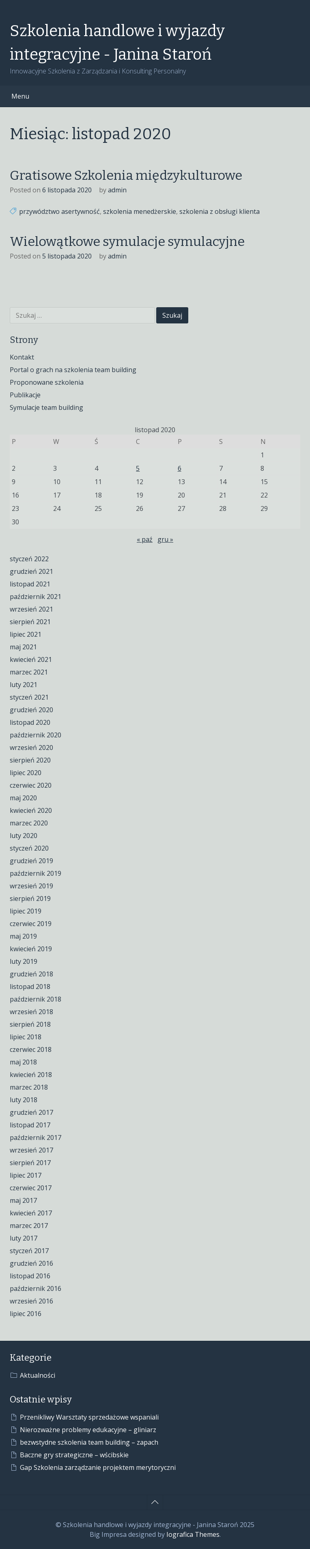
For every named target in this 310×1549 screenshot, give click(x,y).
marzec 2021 (29, 672)
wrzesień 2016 (31, 1301)
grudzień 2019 (31, 860)
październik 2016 (35, 1288)
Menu (20, 96)
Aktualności (37, 1375)
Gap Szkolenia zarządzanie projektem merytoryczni (98, 1467)
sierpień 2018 (30, 1024)
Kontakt (22, 357)
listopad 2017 (30, 1124)
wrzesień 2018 (31, 1011)
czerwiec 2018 (31, 1049)
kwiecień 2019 (31, 948)
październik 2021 (35, 596)
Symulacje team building (46, 407)
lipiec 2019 (25, 911)
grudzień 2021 (31, 571)
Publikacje (25, 394)
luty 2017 (23, 1238)
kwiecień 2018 (31, 1074)
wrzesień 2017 (31, 1150)
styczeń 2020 (29, 848)
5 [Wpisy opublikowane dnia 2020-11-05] (138, 468)
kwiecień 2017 (31, 1213)
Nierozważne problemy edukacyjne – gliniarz (88, 1429)
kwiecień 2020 (31, 810)
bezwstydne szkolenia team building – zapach (89, 1442)
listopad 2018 (30, 986)
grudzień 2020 (31, 709)
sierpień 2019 (30, 898)
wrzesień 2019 (31, 885)
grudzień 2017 (31, 1112)
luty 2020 (23, 835)
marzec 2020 (29, 823)
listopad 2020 (30, 722)
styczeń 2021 (29, 697)
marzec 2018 (29, 1087)
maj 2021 (23, 646)
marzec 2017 (29, 1225)
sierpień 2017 (30, 1162)
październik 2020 (35, 734)
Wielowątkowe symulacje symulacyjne (127, 241)
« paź (145, 539)
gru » (165, 539)
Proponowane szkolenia (47, 382)
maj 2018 (23, 1062)
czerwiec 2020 (31, 785)
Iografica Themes (193, 1534)
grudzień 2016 (31, 1263)
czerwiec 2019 (31, 923)
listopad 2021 (30, 584)
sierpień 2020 (30, 760)
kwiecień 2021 (31, 659)
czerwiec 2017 (31, 1187)
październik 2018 (35, 999)
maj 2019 (23, 936)
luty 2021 (23, 684)
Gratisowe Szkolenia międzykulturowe (126, 175)
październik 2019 (35, 873)
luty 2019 (23, 961)
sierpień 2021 (30, 621)
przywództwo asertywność (59, 211)
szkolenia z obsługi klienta (219, 211)
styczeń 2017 (29, 1250)
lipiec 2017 (25, 1175)
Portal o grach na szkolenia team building (73, 369)
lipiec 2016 (25, 1313)
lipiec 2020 (25, 772)
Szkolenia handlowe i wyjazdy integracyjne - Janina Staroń (117, 43)
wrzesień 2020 (31, 747)
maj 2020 (23, 797)
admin (117, 189)
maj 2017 (23, 1200)
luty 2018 (23, 1099)
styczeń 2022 (29, 558)
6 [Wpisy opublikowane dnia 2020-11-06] (179, 468)
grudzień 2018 (31, 973)
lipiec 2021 (25, 634)
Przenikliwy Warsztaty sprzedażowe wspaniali (89, 1417)
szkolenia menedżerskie (139, 211)
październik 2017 (35, 1137)
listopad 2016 (30, 1275)
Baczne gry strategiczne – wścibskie (74, 1454)
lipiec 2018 (25, 1036)
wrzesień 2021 (31, 609)
